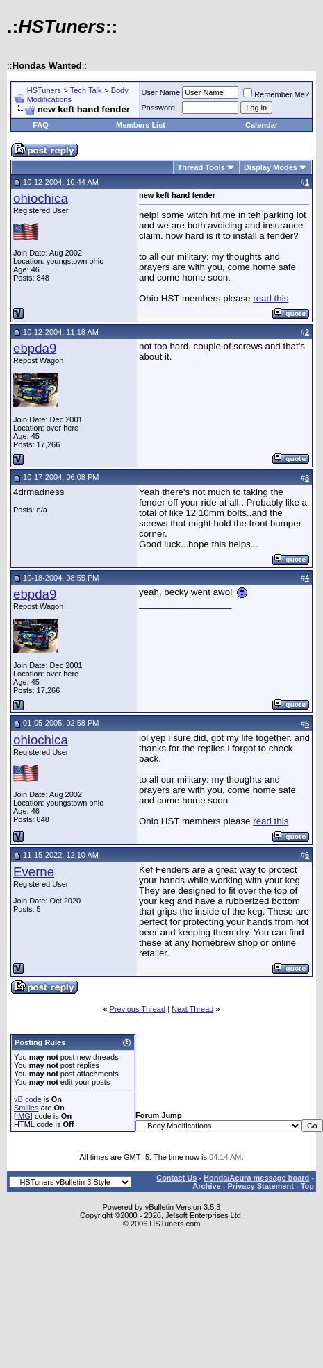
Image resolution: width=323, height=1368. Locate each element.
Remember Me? (276, 94)
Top (307, 1186)
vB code (28, 1099)
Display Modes (270, 167)
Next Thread (192, 1009)
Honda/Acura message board (256, 1178)
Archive (206, 1186)
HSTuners (44, 90)
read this (270, 298)
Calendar (261, 125)
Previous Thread (138, 1009)
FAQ (41, 125)
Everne (33, 872)
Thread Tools (201, 167)
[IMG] (23, 1116)
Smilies (26, 1107)
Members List (140, 125)
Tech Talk (86, 90)
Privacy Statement (260, 1186)
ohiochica (40, 198)
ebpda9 (34, 348)
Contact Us (176, 1178)
